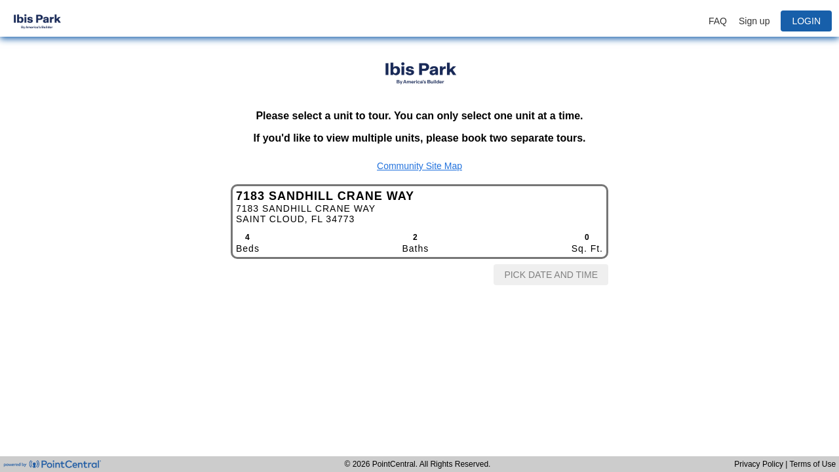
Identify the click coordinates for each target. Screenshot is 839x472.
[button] (770, 20)
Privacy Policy (759, 464)
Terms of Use (813, 464)
